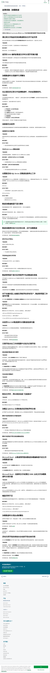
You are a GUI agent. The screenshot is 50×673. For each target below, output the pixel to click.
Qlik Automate (6, 617)
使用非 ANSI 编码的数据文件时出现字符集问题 (13, 17)
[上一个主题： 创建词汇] (13, 576)
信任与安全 (5, 625)
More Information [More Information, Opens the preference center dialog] (41, 669)
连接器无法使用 (7, 22)
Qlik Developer (6, 587)
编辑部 (4, 656)
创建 (20, 5)
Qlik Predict (5, 615)
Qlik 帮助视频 (6, 585)
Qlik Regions (5, 638)
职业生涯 (5, 655)
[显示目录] (3, 6)
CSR (4, 647)
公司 (4, 644)
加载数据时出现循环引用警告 (9, 18)
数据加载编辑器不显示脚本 (9, 25)
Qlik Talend (5, 603)
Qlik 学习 (5, 591)
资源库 (4, 594)
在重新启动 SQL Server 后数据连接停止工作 (12, 24)
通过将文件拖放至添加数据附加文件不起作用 (13, 15)
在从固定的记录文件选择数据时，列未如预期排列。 (14, 20)
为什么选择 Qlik (6, 623)
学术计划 (5, 651)
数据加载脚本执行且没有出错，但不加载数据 (13, 27)
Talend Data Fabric (7, 606)
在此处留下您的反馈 (7, 571)
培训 (4, 589)
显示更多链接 (7, 29)
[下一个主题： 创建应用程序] (37, 576)
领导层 (4, 646)
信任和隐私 (5, 627)
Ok (40, 666)
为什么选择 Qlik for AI (7, 630)
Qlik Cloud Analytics (7, 612)
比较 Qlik (5, 632)
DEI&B (4, 649)
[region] (24, 668)
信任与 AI (5, 629)
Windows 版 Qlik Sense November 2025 (11, 5)
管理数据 (23, 5)
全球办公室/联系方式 (7, 658)
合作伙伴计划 (6, 653)
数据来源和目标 (6, 636)
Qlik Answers (5, 613)
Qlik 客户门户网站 (7, 593)
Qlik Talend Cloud (6, 604)
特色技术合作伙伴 (7, 634)
